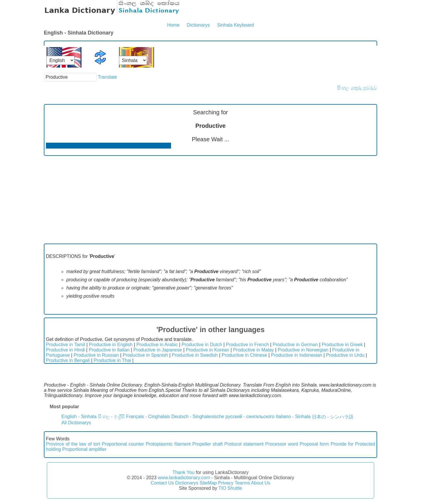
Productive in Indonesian (296, 355)
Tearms (242, 482)
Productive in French (247, 344)
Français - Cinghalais (148, 416)
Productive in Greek (342, 344)
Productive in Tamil (65, 344)
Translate (107, 77)
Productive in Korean (208, 349)
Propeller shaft (207, 444)
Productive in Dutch (202, 344)
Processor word (281, 444)
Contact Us (162, 482)
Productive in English (110, 344)
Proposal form (314, 444)
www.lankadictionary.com (184, 477)
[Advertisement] (210, 200)
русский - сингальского (250, 416)
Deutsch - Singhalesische (197, 416)
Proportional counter (123, 444)
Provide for (342, 444)
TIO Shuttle (230, 488)
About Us (260, 482)
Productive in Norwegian (303, 349)
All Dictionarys (76, 422)
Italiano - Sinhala (293, 416)
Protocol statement (243, 444)
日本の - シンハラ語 (332, 416)
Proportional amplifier (84, 449)
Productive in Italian (109, 349)
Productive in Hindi (65, 349)
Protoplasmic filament (168, 444)
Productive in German (295, 344)
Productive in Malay (253, 349)
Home (173, 25)
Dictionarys (198, 25)
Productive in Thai (112, 360)
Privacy (225, 482)
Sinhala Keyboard (235, 25)
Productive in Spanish (145, 355)
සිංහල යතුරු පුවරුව (357, 87)
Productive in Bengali (68, 360)
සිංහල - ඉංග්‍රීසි (111, 416)
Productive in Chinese (244, 355)
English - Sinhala (78, 416)
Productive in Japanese (157, 349)
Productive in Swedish (195, 355)
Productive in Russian (96, 355)
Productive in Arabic (157, 344)
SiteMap (208, 482)
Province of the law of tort (73, 444)
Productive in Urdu (345, 355)
